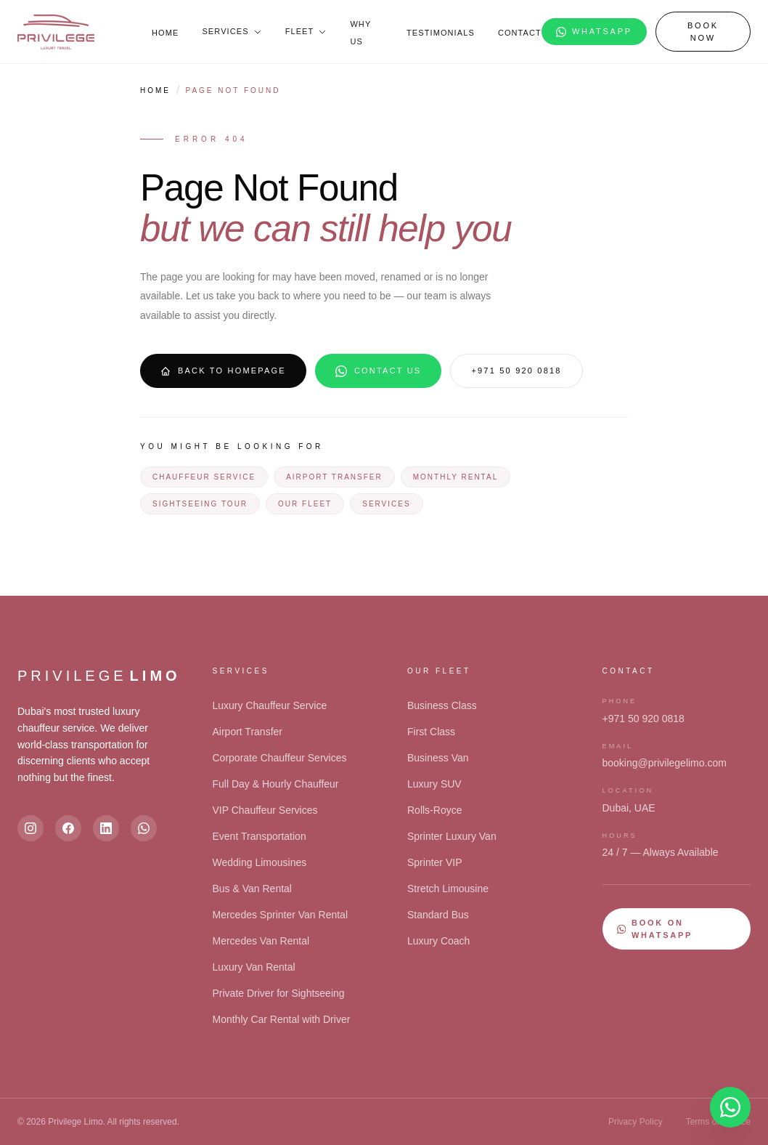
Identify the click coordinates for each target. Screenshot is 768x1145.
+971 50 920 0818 (516, 370)
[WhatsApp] (144, 828)
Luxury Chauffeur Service (270, 705)
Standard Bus (438, 915)
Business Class (442, 705)
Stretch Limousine (448, 888)
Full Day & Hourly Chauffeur (276, 784)
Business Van (438, 758)
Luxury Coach (438, 941)
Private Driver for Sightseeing (279, 993)
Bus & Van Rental (252, 888)
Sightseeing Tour (200, 504)
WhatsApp (594, 32)
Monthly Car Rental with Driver (282, 1019)
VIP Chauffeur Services (265, 810)
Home (165, 32)
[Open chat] (730, 1107)
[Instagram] (30, 828)
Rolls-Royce (434, 810)
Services (231, 31)
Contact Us (378, 371)
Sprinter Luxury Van (452, 836)
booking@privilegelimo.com (664, 763)
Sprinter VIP (434, 862)
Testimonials (441, 32)
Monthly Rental (455, 477)
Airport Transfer (334, 477)
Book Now (703, 31)
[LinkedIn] (106, 828)
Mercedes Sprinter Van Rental (280, 915)
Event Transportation (259, 836)
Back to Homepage (223, 371)
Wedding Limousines (260, 862)
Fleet (306, 31)
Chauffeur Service (204, 477)
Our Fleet (305, 504)
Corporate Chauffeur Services (280, 758)
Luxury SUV (434, 784)
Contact (520, 32)
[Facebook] (68, 828)
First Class (431, 731)
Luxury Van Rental (254, 967)
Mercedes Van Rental (261, 941)
